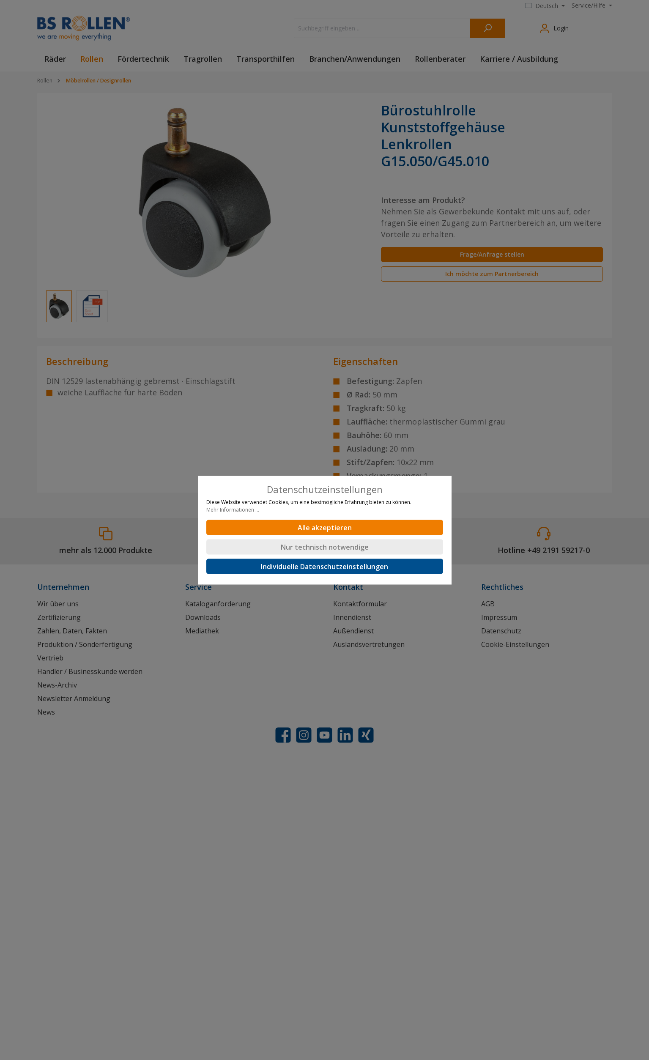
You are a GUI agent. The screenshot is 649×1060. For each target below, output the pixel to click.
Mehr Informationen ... (232, 509)
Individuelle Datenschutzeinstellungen (324, 566)
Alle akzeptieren (325, 527)
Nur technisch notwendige (325, 546)
